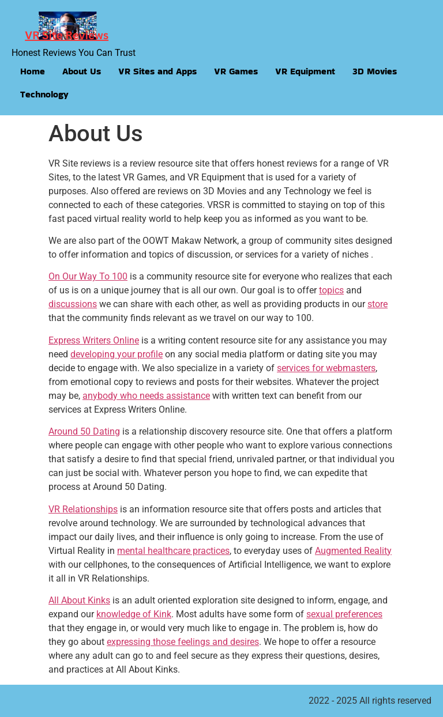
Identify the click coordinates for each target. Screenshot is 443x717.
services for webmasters (326, 368)
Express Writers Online (93, 340)
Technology (44, 94)
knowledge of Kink (133, 614)
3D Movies (374, 71)
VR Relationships (83, 509)
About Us (81, 71)
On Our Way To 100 (87, 276)
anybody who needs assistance (146, 395)
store (377, 304)
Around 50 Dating (84, 431)
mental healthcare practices (173, 550)
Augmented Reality (353, 550)
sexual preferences (344, 614)
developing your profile (116, 354)
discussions (72, 304)
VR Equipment (305, 71)
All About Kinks (79, 600)
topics (331, 290)
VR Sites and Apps (157, 71)
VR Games (236, 71)
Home (32, 71)
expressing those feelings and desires (183, 641)
